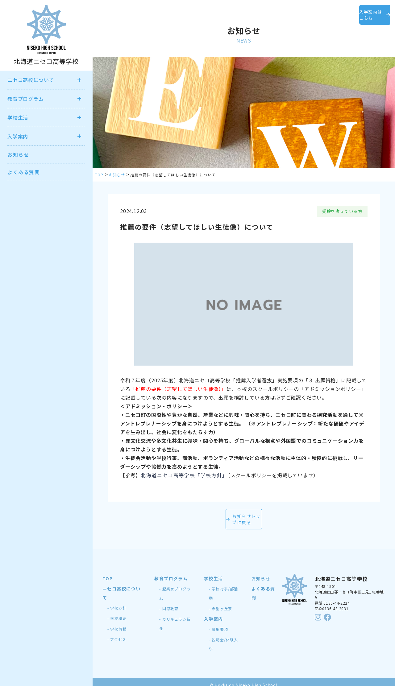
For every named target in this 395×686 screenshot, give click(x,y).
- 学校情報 (117, 622)
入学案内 (213, 613)
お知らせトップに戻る (244, 516)
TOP (107, 572)
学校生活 (213, 572)
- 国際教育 (168, 602)
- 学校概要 (117, 612)
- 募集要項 (218, 623)
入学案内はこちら (358, 12)
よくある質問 (23, 172)
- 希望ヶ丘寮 (220, 602)
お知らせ (18, 154)
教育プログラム (171, 572)
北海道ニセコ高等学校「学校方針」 (184, 475)
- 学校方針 (117, 601)
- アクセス (116, 633)
